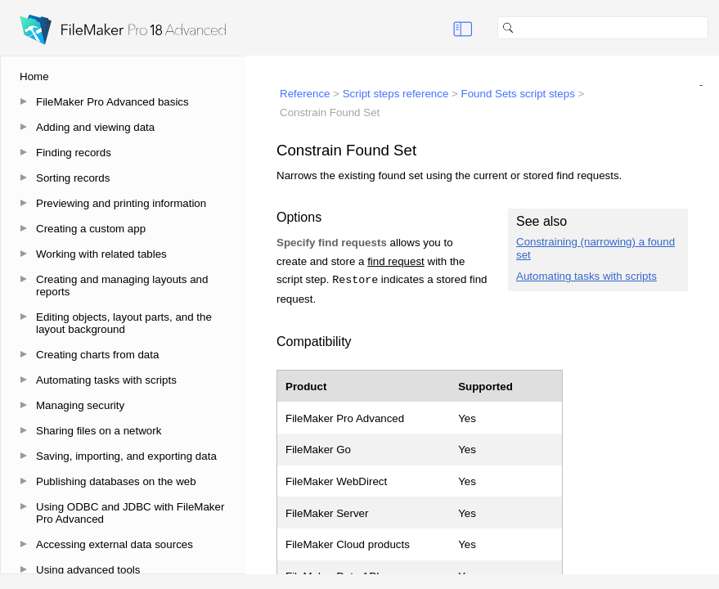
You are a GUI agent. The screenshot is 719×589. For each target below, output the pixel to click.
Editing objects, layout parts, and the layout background (124, 323)
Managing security (80, 405)
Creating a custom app (91, 229)
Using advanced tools (88, 570)
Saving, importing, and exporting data (126, 456)
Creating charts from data (97, 354)
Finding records (73, 152)
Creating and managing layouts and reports (122, 285)
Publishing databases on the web (116, 481)
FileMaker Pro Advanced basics (112, 102)
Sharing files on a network (98, 431)
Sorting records (73, 178)
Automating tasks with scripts (106, 380)
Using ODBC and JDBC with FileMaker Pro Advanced (130, 513)
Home (34, 76)
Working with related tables (101, 254)
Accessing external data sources (114, 544)
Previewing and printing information (121, 203)
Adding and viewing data (95, 127)
